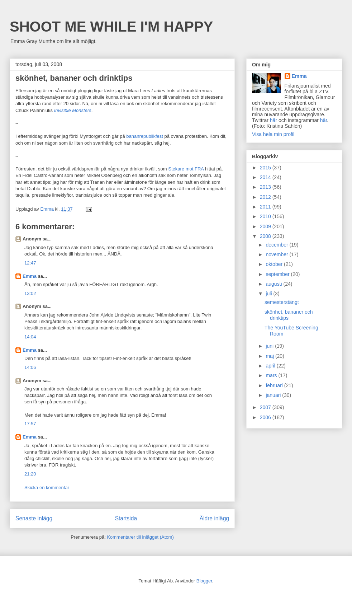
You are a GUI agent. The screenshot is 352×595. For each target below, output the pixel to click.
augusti (274, 284)
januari (274, 395)
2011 (266, 207)
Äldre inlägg (214, 518)
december (277, 245)
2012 (266, 197)
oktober (275, 264)
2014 (266, 177)
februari (275, 385)
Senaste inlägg (33, 518)
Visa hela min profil (273, 134)
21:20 (30, 474)
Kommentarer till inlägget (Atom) (140, 537)
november (277, 254)
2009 (266, 226)
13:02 (30, 293)
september (278, 274)
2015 (266, 167)
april (271, 366)
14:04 (30, 336)
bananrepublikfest (144, 136)
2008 (266, 236)
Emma (30, 276)
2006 (266, 417)
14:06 (30, 367)
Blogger (204, 581)
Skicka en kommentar (46, 487)
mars (272, 375)
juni (270, 346)
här (273, 120)
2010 (266, 216)
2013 (266, 187)
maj (270, 356)
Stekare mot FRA (186, 169)
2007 (266, 407)
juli (269, 293)
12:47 (30, 263)
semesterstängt (282, 302)
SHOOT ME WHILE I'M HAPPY (111, 26)
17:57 (30, 423)
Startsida (126, 518)
